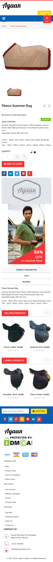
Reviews (26, 282)
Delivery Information (12, 494)
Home (4, 26)
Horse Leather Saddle (13, 347)
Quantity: (6, 151)
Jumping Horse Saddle (40, 347)
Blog (7, 466)
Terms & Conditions (12, 475)
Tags (26, 276)
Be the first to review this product (14, 115)
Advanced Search (12, 517)
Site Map (8, 513)
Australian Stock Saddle (13, 394)
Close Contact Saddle (39, 394)
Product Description (26, 270)
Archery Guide (10, 502)
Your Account (10, 490)
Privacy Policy (10, 471)
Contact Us (9, 525)
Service (8, 498)
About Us (8, 521)
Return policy (10, 479)
